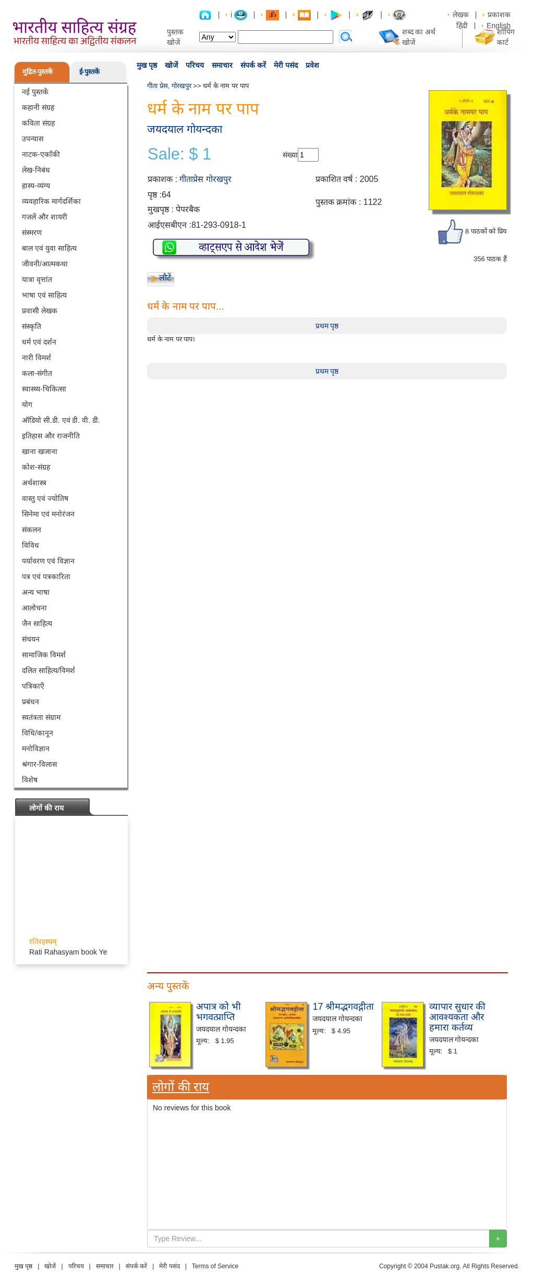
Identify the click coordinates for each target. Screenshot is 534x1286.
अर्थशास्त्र (34, 483)
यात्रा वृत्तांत (37, 279)
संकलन (31, 529)
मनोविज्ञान (36, 748)
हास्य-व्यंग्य (36, 185)
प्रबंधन (30, 701)
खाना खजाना (39, 451)
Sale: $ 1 (179, 154)
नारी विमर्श (36, 357)
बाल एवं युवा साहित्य (49, 248)
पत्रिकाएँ (33, 686)
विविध (30, 545)
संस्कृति (31, 326)
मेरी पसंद (286, 65)
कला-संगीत (37, 373)
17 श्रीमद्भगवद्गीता (343, 1006)
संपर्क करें (253, 65)
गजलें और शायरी (44, 217)
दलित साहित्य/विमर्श (48, 670)
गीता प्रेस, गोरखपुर (169, 86)
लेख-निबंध (36, 170)
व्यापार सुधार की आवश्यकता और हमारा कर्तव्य (457, 1017)
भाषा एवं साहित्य (44, 295)
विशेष (30, 780)
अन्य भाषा (36, 592)
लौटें (165, 277)
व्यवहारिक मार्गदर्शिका (51, 201)
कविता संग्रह (38, 123)
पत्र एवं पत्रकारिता (46, 576)
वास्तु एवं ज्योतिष (45, 498)
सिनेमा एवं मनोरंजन (48, 514)
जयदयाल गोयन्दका (184, 129)
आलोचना (34, 608)
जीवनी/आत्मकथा (45, 264)
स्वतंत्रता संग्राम (41, 717)
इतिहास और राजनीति (51, 436)
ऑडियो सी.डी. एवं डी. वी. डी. (61, 420)
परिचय (195, 65)
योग (27, 404)
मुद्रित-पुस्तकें (37, 72)
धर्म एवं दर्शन (39, 342)
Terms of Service (215, 1266)
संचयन (31, 639)
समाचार (222, 65)
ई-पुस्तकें (89, 72)
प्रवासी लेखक (39, 311)
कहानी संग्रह (38, 107)
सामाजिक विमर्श (44, 655)
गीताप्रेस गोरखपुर (205, 179)
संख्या (290, 155)
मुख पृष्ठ (147, 65)
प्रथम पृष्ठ (327, 326)
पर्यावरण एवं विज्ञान (48, 561)
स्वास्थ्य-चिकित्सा (44, 389)
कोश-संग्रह (36, 467)
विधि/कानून (37, 733)
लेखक (461, 14)
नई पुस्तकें (35, 92)
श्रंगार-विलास (39, 764)
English (499, 25)
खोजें (171, 65)
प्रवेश (312, 65)
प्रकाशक (499, 14)
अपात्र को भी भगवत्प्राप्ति (218, 1011)
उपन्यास (32, 138)
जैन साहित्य (37, 623)
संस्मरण (32, 232)
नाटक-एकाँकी (41, 154)
